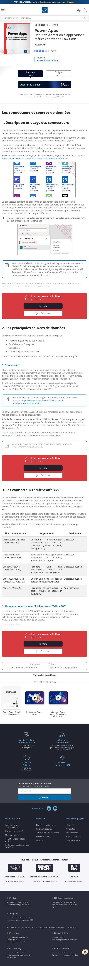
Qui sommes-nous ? (14, 831)
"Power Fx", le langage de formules (66, 667)
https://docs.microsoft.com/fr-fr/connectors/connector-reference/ (35, 158)
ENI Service (14, 933)
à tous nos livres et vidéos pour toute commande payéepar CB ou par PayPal (62, 745)
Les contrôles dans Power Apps (25, 667)
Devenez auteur (73, 840)
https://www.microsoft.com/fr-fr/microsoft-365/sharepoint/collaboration (38, 402)
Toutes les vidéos (73, 836)
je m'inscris (44, 797)
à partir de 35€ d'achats (26, 766)
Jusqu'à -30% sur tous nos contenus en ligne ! (44, 2)
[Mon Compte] (85, 10)
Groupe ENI (14, 913)
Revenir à (47, 59)
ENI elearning (15, 948)
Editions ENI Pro (61, 933)
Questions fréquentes (45, 825)
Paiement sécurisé (44, 828)
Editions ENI (45, 10)
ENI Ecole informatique (64, 898)
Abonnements (72, 832)
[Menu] (2, 10)
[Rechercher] (84, 18)
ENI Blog (12, 898)
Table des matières (44, 675)
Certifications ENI (61, 948)
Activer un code (43, 836)
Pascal (40, 44)
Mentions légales (12, 835)
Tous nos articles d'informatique (12, 826)
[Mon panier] (78, 10)
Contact (39, 840)
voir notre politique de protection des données (34, 786)
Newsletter (70, 828)
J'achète (43, 306)
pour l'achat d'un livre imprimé (26, 744)
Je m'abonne (43, 313)
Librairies (70, 825)
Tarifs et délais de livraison (47, 832)
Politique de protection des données (17, 846)
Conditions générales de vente (15, 839)
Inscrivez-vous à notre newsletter (44, 784)
